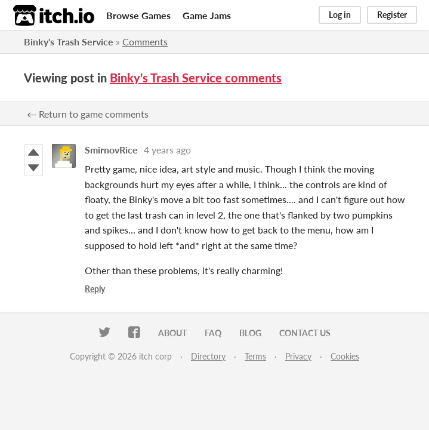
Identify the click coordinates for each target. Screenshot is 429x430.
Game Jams (207, 15)
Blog (250, 333)
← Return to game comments (88, 113)
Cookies (345, 356)
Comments (145, 41)
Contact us (305, 333)
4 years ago (167, 149)
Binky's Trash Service (68, 41)
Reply (95, 289)
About (172, 333)
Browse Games (138, 15)
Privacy (298, 356)
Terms (255, 356)
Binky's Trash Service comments (196, 77)
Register (392, 15)
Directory (208, 356)
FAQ (213, 333)
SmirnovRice (111, 149)
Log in (340, 15)
